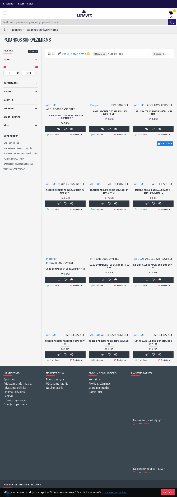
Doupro (95, 105)
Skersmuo (9, 108)
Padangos (16, 29)
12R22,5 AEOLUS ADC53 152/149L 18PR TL (153, 266)
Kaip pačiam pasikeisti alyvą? (149, 468)
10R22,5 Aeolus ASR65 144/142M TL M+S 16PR (65, 191)
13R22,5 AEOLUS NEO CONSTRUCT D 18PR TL (153, 341)
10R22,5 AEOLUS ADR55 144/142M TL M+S (153, 112)
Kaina (6, 59)
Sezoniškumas (11, 117)
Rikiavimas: (99, 53)
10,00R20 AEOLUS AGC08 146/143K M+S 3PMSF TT (65, 117)
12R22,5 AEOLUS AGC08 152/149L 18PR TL (65, 341)
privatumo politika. (115, 492)
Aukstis (8, 100)
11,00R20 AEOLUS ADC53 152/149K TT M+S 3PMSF (109, 191)
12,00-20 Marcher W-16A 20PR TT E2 (65, 268)
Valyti (34, 51)
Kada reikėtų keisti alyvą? (147, 419)
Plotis (7, 91)
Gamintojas (10, 83)
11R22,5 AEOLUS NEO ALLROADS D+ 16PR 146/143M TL (153, 191)
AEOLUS (51, 105)
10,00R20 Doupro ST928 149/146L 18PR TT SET (109, 112)
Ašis (6, 125)
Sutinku (169, 492)
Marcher (51, 258)
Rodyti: (157, 53)
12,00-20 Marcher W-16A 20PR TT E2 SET (109, 266)
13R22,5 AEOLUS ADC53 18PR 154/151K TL (109, 341)
